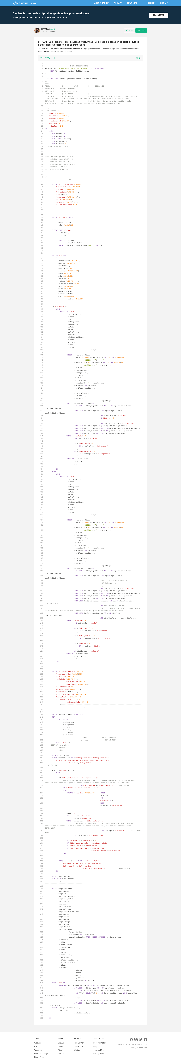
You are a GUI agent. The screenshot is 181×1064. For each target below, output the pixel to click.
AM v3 (52, 29)
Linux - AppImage (41, 1053)
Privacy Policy (98, 1053)
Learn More (158, 15)
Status (77, 1050)
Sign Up (164, 3)
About (60, 1050)
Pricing (61, 1053)
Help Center (79, 1043)
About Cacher (101, 3)
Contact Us (78, 1046)
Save (141, 30)
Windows (38, 1050)
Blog (95, 1046)
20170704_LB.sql (47, 58)
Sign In (151, 3)
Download (132, 3)
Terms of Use (98, 1050)
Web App (118, 3)
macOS (37, 1046)
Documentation (99, 1043)
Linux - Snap (39, 1057)
